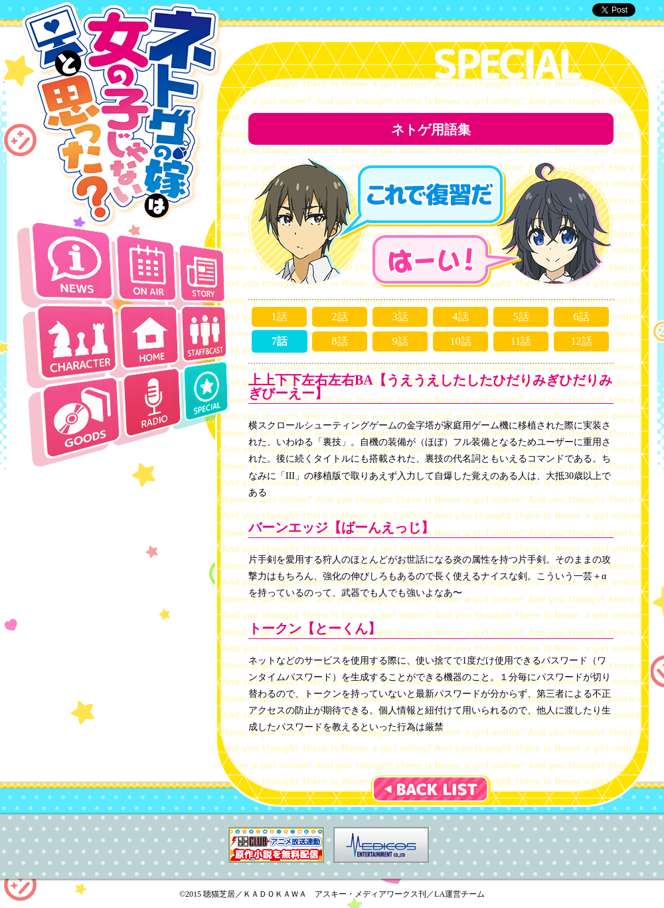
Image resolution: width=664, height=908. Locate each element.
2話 (340, 316)
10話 (460, 341)
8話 (340, 341)
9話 (400, 341)
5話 (521, 316)
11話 (521, 341)
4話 (461, 316)
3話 (400, 316)
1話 (280, 316)
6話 (582, 316)
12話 (581, 341)
